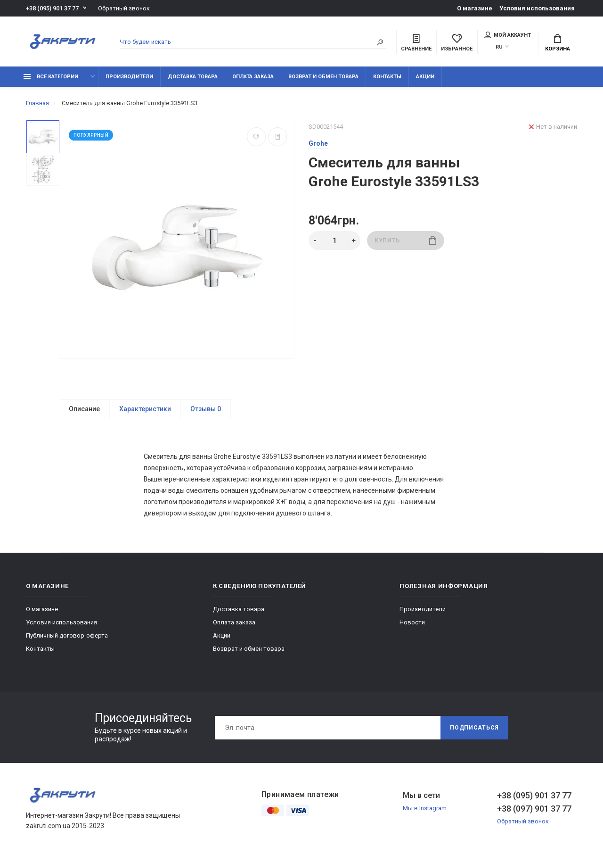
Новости (412, 622)
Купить (405, 240)
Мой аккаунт (507, 35)
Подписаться (474, 727)
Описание (84, 409)
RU (499, 47)
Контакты (387, 77)
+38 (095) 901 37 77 (52, 8)
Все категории (51, 77)
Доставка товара (193, 77)
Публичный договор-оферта (67, 635)
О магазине (474, 8)
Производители (129, 77)
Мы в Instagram (425, 808)
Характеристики (145, 409)
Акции (425, 77)
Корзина (557, 43)
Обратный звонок (124, 8)
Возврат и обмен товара (323, 77)
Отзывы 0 (205, 409)
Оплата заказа (253, 77)
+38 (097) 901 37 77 (534, 808)
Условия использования (537, 8)
